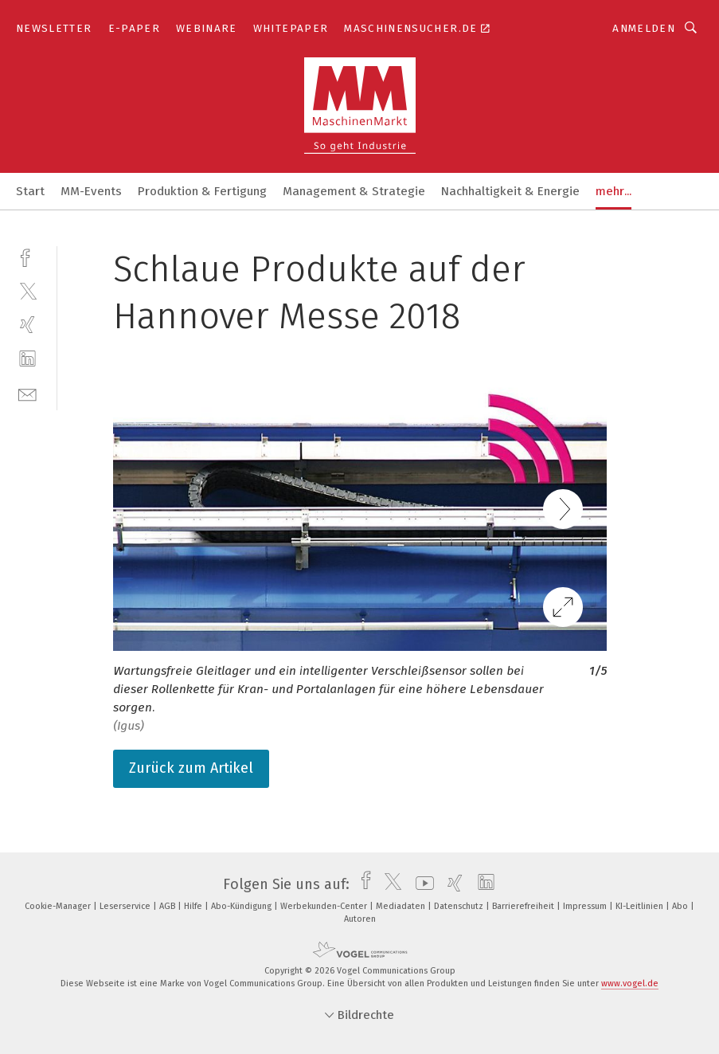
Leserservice (126, 906)
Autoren (360, 919)
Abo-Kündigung (242, 906)
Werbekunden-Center (324, 906)
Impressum (586, 906)
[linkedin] (27, 359)
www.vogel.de (629, 983)
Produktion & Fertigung (202, 191)
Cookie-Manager (59, 906)
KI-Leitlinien (640, 906)
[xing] (27, 325)
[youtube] (421, 884)
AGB (168, 906)
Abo (681, 906)
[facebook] (27, 256)
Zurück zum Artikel (191, 768)
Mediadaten (402, 906)
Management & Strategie (354, 191)
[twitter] (27, 290)
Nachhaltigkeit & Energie (510, 191)
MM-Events (91, 191)
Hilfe (194, 906)
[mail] (27, 393)
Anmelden (643, 28)
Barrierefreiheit (524, 906)
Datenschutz (460, 906)
